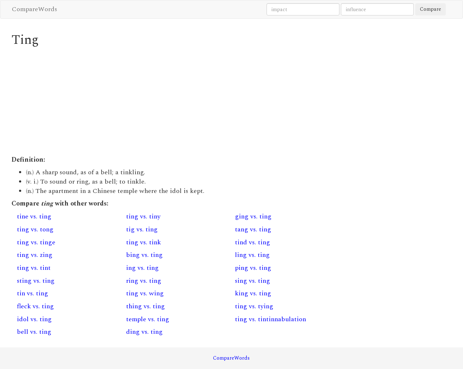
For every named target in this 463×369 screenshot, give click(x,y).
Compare (430, 9)
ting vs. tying (254, 306)
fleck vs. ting (35, 306)
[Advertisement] (175, 101)
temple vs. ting (147, 319)
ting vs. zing (34, 255)
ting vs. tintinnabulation (270, 319)
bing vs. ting (144, 255)
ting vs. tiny (143, 216)
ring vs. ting (143, 281)
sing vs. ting (252, 281)
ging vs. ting (253, 216)
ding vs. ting (144, 332)
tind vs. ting (252, 242)
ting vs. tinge (36, 242)
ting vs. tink (143, 242)
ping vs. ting (253, 268)
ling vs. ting (252, 255)
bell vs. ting (34, 332)
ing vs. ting (142, 268)
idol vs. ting (34, 319)
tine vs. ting (34, 216)
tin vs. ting (32, 293)
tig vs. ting (142, 229)
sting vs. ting (36, 281)
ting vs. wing (145, 293)
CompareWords (34, 9)
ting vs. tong (35, 229)
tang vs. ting (253, 229)
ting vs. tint (34, 268)
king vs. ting (253, 293)
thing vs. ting (145, 306)
